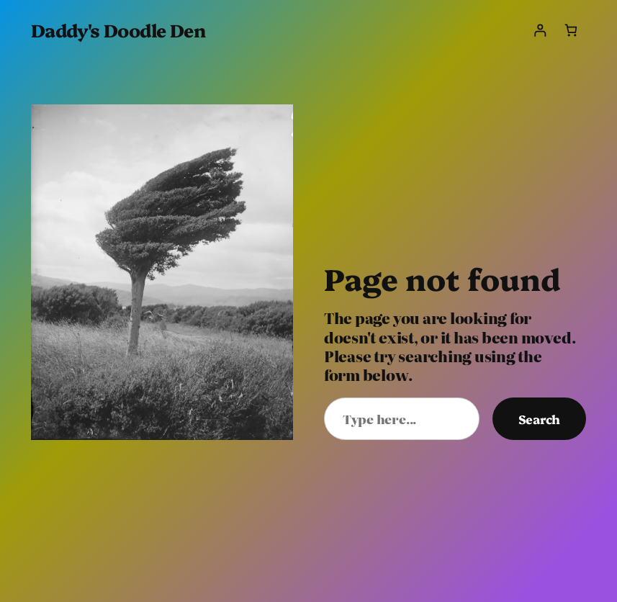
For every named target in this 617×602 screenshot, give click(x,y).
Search (539, 418)
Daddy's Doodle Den (118, 29)
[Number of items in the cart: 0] (570, 29)
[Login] (539, 29)
